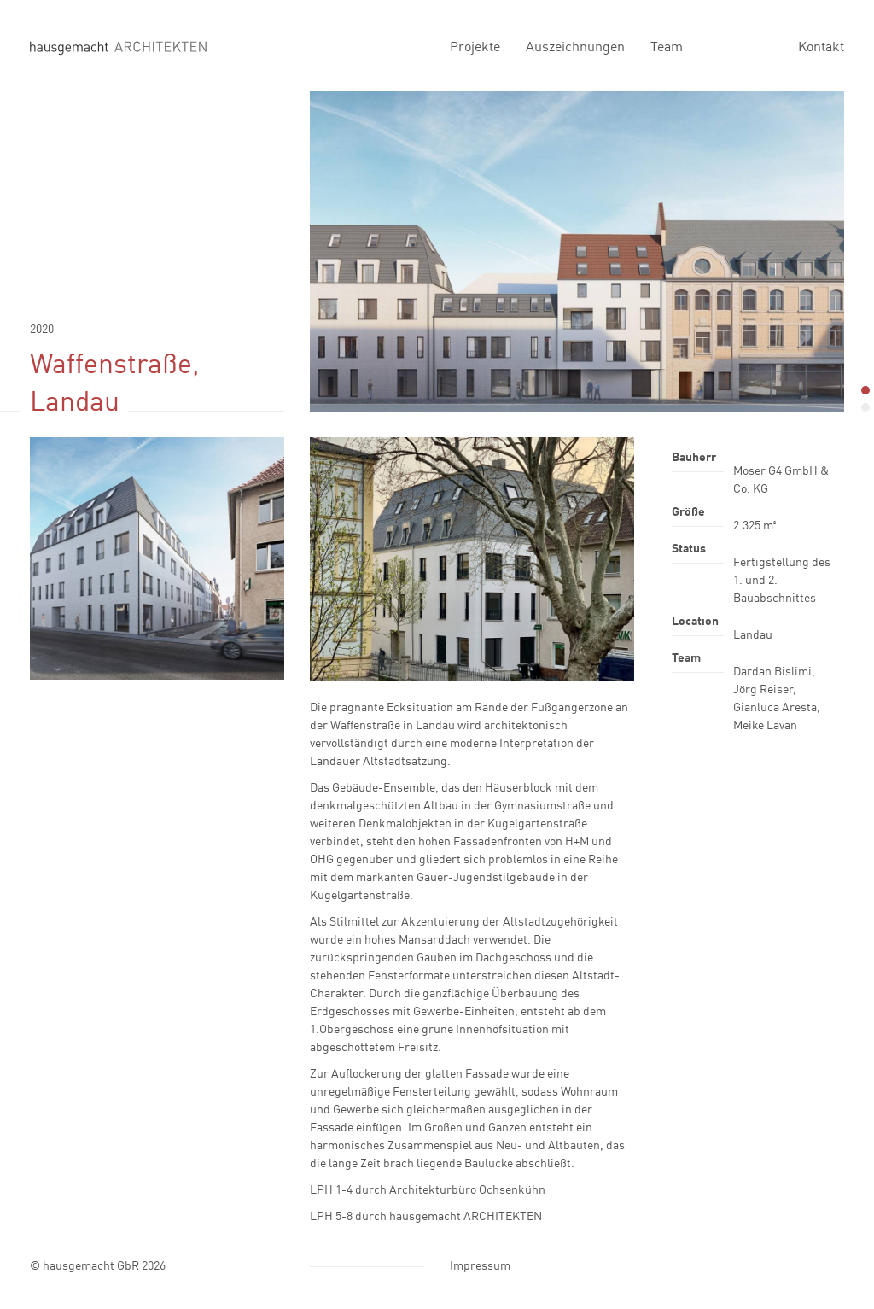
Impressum (480, 1265)
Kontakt (821, 46)
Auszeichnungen (575, 46)
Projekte (475, 46)
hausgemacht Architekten (118, 47)
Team (666, 46)
